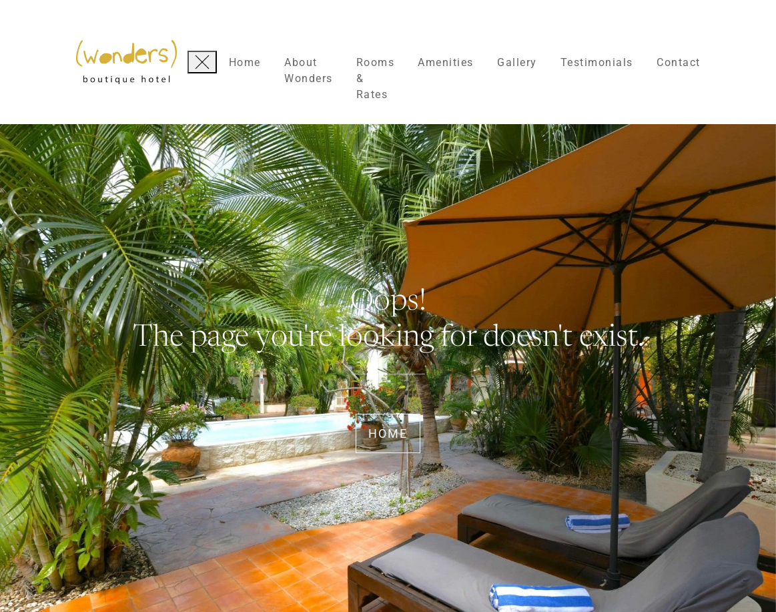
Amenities (446, 62)
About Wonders (308, 70)
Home (245, 62)
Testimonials (596, 62)
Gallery (517, 62)
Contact (679, 62)
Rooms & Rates (375, 78)
